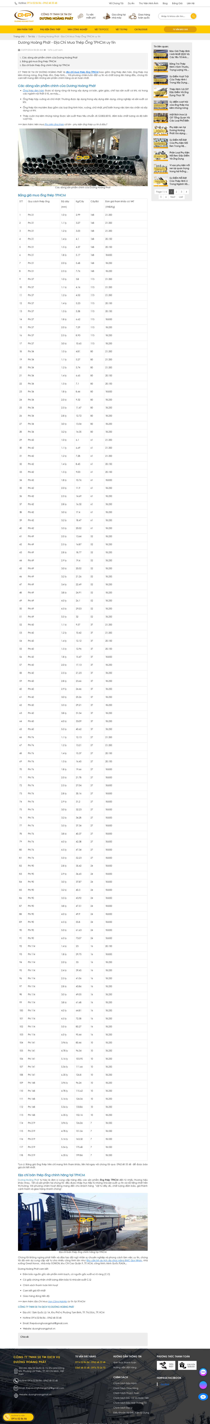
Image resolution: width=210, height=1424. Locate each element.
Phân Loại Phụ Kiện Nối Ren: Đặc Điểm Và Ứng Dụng (179, 155)
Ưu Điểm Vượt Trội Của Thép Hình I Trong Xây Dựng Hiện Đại (179, 79)
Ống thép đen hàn (33, 90)
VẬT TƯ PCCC (102, 29)
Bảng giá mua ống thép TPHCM (39, 61)
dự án (131, 3)
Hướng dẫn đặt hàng (124, 1362)
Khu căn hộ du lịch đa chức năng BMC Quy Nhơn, (115, 1260)
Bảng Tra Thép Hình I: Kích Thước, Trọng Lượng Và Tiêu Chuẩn (179, 67)
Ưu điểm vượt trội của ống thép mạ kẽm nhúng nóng (179, 105)
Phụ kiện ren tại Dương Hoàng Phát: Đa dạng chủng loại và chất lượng (178, 130)
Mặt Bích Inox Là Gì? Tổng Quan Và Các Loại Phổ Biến (180, 117)
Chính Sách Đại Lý (122, 1403)
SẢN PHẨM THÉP (25, 29)
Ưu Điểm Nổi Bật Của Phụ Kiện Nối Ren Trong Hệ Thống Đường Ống (179, 143)
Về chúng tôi (116, 3)
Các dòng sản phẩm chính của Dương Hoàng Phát (50, 57)
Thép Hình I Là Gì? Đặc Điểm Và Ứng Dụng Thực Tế (179, 92)
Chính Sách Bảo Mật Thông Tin (130, 1398)
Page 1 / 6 (161, 191)
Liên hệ (190, 3)
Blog (165, 3)
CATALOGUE (140, 29)
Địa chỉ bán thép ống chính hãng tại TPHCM (46, 65)
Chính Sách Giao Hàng (125, 1383)
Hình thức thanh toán (124, 1358)
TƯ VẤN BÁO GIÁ (180, 29)
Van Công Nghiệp (57, 1301)
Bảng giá (177, 3)
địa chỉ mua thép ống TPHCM (82, 72)
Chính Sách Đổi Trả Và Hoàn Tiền (131, 1393)
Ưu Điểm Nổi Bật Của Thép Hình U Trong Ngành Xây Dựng (179, 181)
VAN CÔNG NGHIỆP (78, 29)
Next (172, 196)
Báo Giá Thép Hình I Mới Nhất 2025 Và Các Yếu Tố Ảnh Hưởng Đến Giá (180, 54)
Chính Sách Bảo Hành (125, 1378)
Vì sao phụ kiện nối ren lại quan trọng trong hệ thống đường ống (180, 168)
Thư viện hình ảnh (148, 3)
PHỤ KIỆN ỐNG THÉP (50, 29)
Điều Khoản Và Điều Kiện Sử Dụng (131, 1408)
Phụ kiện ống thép (54, 124)
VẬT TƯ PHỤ (121, 29)
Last (181, 196)
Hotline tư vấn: (22, 1417)
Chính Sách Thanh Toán (126, 1388)
